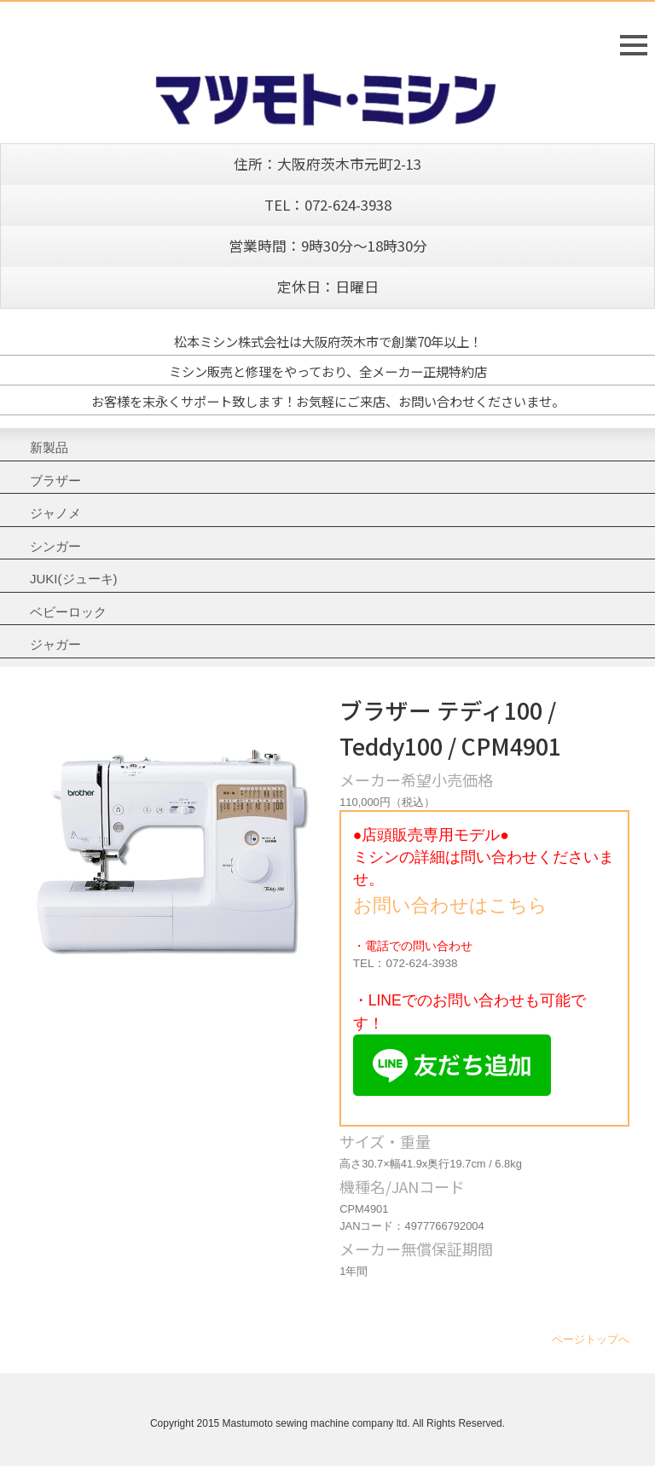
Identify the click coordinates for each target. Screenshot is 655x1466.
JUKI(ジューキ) (74, 578)
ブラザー (55, 480)
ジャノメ (55, 513)
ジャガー (55, 644)
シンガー (55, 546)
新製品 (49, 447)
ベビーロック (68, 612)
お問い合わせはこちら (450, 905)
